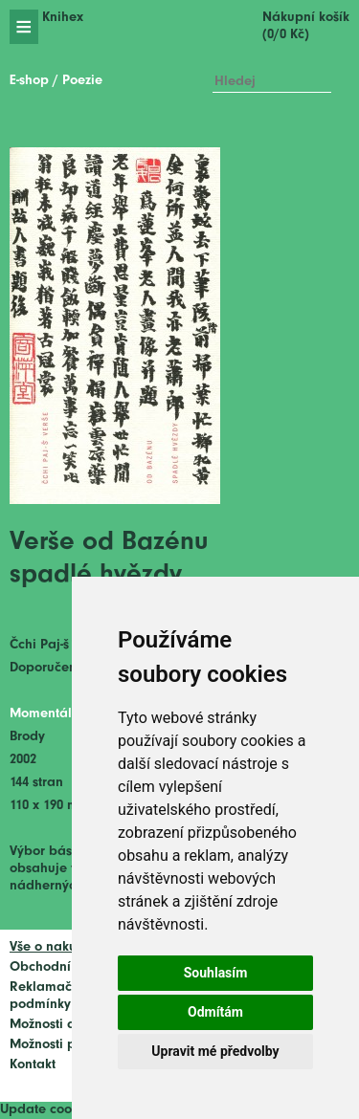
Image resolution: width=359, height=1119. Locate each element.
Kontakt (33, 1065)
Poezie (82, 81)
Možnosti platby (58, 1045)
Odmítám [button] (215, 1012)
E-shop (29, 81)
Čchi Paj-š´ (43, 645)
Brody (27, 737)
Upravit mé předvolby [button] (215, 1051)
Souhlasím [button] (216, 972)
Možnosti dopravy (64, 1025)
